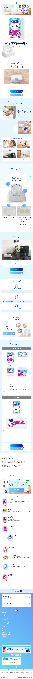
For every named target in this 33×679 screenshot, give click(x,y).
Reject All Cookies (28, 677)
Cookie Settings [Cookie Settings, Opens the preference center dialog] (3, 677)
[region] (16, 675)
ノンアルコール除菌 (6, 622)
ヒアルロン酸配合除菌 (6, 618)
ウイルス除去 (5, 619)
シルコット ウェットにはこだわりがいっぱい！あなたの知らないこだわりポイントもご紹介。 (16, 603)
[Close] (32, 672)
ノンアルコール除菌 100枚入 (7, 623)
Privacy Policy (9, 674)
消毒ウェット (5, 626)
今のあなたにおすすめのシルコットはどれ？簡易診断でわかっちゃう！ (16, 597)
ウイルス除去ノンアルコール (7, 620)
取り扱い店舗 (16, 94)
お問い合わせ (24, 669)
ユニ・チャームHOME (8, 669)
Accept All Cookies (21, 677)
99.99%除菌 (4, 614)
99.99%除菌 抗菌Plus (6, 616)
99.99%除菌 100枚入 (6, 615)
